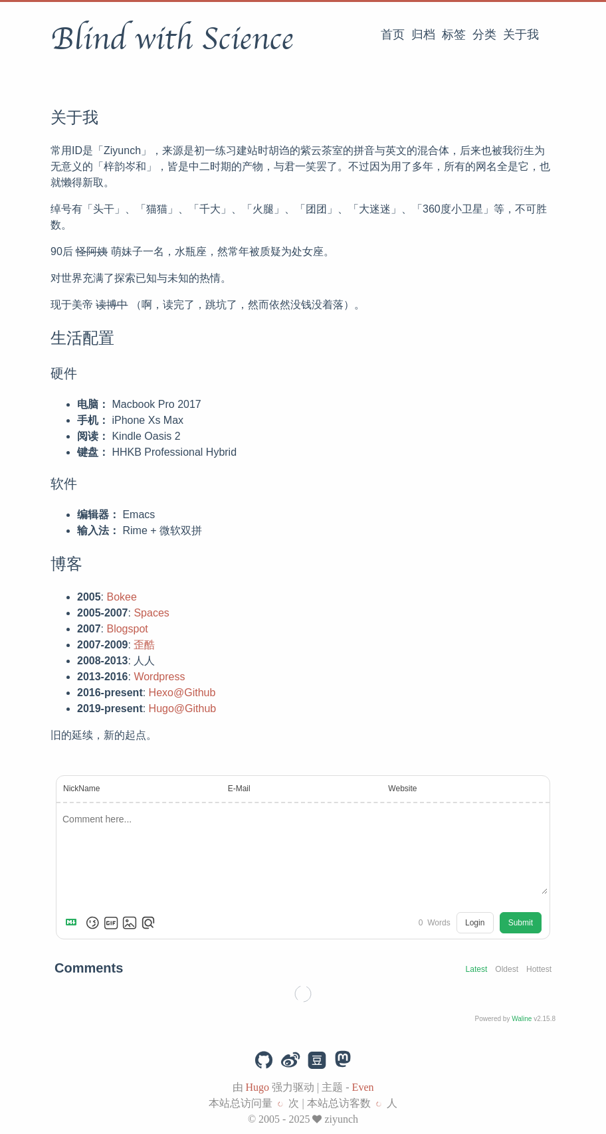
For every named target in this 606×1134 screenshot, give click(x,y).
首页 (393, 34)
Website (402, 788)
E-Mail (239, 788)
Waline (522, 1018)
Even (363, 1087)
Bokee (121, 597)
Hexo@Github (182, 692)
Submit (520, 922)
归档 (423, 34)
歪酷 (144, 644)
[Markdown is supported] (74, 923)
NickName (81, 788)
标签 (454, 34)
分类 (484, 34)
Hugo (258, 1087)
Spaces (151, 612)
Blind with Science (171, 39)
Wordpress (159, 676)
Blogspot (127, 628)
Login (474, 922)
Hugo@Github (183, 708)
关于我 (521, 34)
